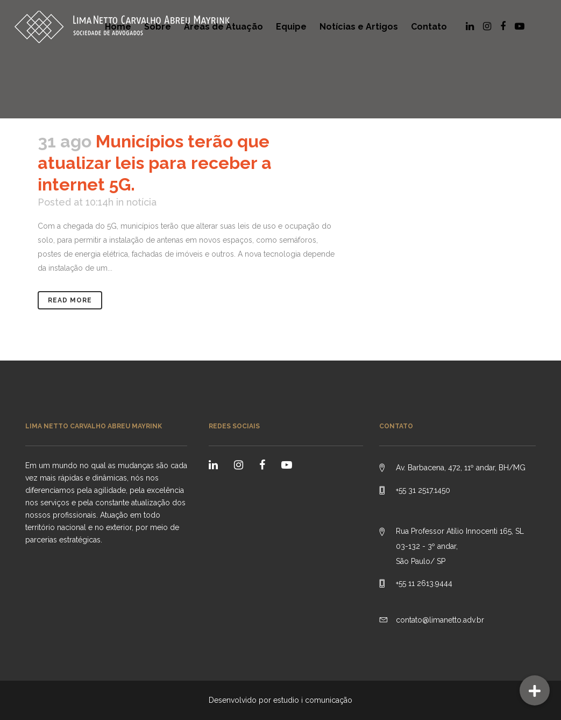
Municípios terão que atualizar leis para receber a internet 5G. (155, 162)
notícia (141, 202)
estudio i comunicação (312, 700)
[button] (535, 690)
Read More (70, 300)
